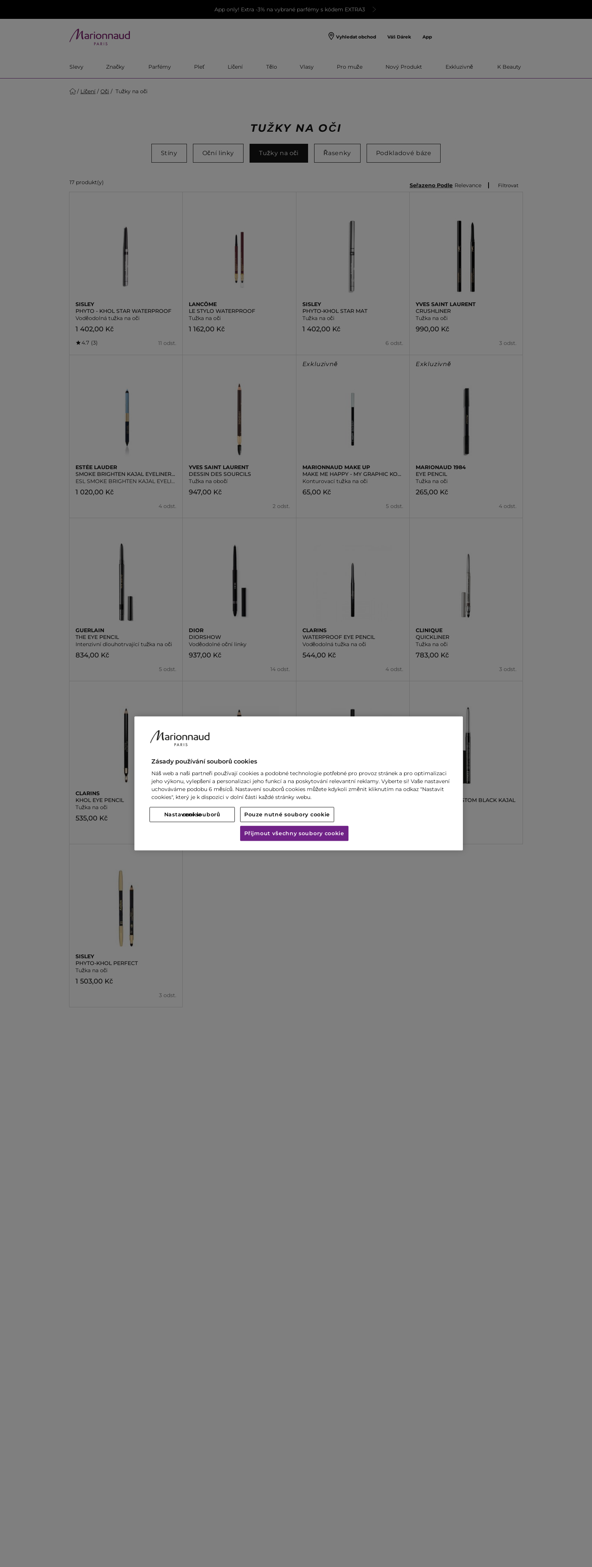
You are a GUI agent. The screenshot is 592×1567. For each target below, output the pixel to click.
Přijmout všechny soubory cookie (294, 833)
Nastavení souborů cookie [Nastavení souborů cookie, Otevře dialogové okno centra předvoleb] (192, 814)
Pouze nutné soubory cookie (287, 814)
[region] (298, 783)
